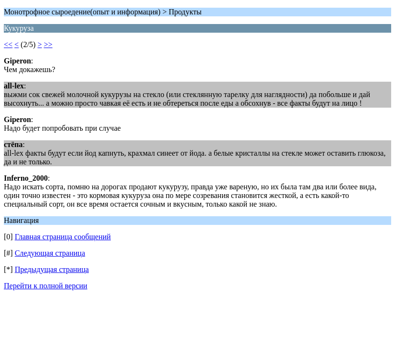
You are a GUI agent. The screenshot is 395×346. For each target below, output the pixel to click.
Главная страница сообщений (63, 237)
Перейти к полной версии (45, 286)
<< (8, 44)
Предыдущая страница (52, 269)
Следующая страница (50, 253)
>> (48, 44)
